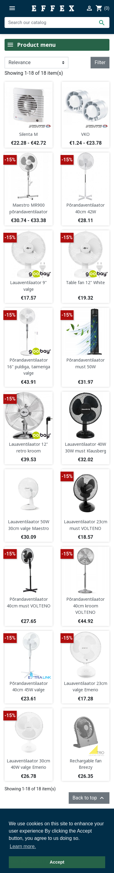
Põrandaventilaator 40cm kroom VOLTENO (85, 605)
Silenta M (28, 134)
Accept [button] (57, 862)
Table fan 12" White (85, 282)
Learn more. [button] (23, 846)
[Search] (57, 22)
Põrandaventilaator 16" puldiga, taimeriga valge (28, 366)
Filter (100, 62)
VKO (85, 134)
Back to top (89, 798)
